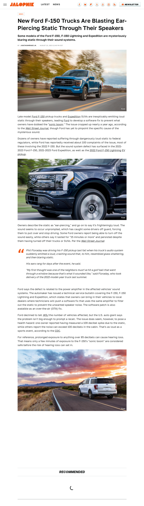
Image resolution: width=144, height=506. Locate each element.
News (56, 4)
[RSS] (114, 4)
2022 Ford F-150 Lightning (105, 150)
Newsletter (130, 4)
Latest (45, 4)
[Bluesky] (85, 4)
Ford (66, 120)
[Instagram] (109, 4)
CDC (57, 330)
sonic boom (56, 124)
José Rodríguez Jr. (28, 45)
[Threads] (103, 4)
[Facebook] (79, 4)
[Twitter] (97, 4)
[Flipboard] (91, 4)
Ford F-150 (38, 116)
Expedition (74, 116)
